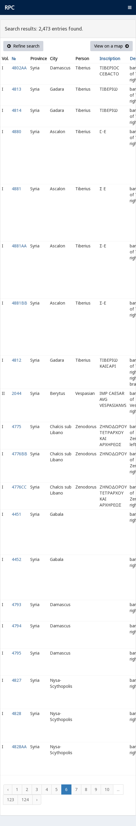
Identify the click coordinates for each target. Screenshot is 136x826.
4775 (16, 426)
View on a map (111, 46)
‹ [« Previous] (7, 789)
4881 (16, 188)
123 (10, 799)
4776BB (19, 454)
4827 (16, 680)
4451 (16, 514)
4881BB (19, 303)
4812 (16, 360)
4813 (16, 89)
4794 (16, 626)
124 (25, 799)
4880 (16, 131)
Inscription (110, 58)
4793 (16, 604)
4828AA (19, 746)
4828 (16, 713)
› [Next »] (36, 799)
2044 (16, 393)
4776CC (19, 487)
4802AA (19, 68)
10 (107, 789)
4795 (16, 653)
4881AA (19, 246)
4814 (16, 110)
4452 (16, 559)
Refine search (23, 46)
